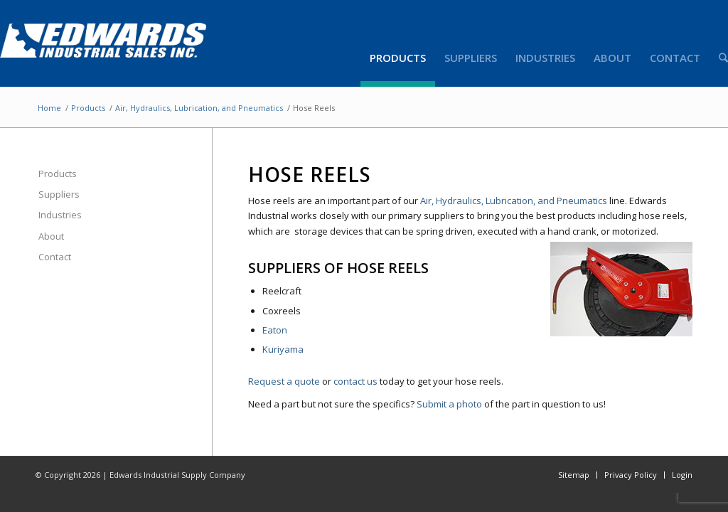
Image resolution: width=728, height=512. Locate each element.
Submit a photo (449, 404)
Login (682, 474)
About (51, 236)
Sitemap (573, 474)
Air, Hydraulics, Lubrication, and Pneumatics (199, 107)
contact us (355, 381)
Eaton (274, 330)
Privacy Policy (630, 474)
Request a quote (284, 381)
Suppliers (59, 194)
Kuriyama (283, 349)
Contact (54, 256)
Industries (60, 214)
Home (49, 107)
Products (88, 107)
